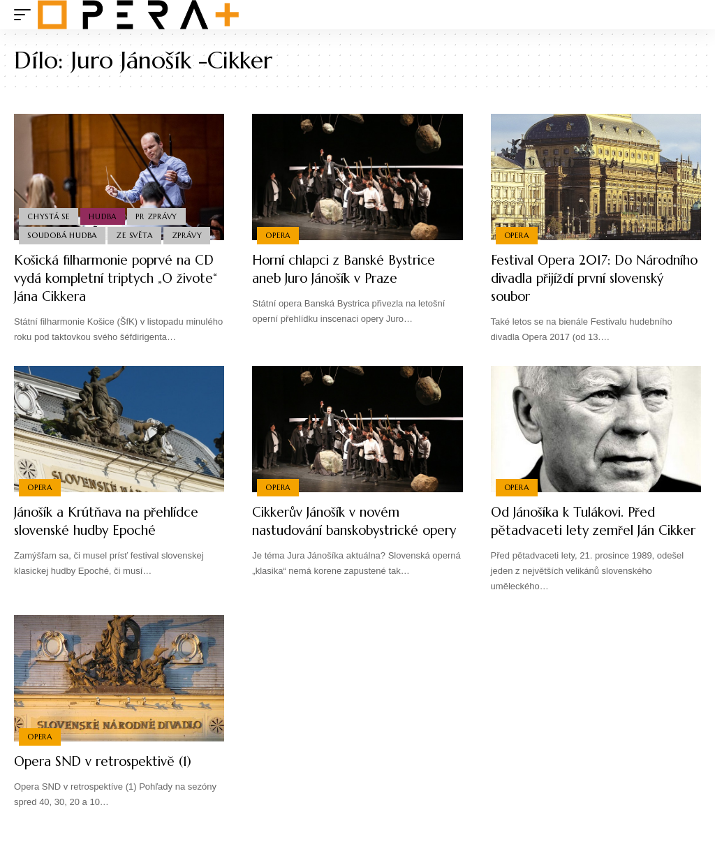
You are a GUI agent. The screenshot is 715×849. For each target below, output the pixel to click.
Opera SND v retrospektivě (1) (108, 779)
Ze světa (137, 234)
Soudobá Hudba (63, 234)
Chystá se (49, 214)
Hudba (105, 214)
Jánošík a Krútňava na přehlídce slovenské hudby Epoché (113, 521)
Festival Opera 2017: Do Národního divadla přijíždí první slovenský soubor (593, 278)
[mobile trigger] (26, 14)
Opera (278, 234)
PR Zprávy (161, 214)
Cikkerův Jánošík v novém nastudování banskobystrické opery (343, 530)
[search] (690, 15)
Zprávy (190, 234)
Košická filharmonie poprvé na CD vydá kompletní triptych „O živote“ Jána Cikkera (113, 278)
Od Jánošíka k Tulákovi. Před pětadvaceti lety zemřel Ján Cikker (579, 530)
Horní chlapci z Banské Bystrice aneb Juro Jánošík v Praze (351, 269)
